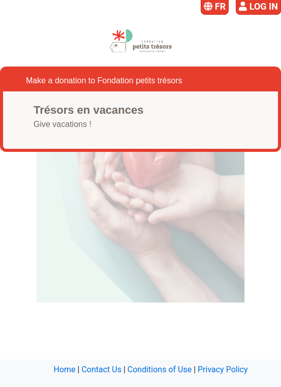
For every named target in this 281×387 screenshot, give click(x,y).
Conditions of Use (160, 369)
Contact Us (101, 369)
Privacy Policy (223, 369)
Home (65, 369)
